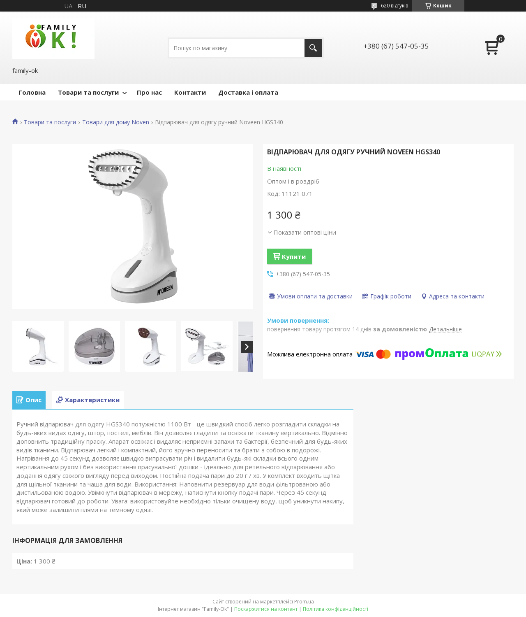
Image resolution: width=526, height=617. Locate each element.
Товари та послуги (88, 92)
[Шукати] (313, 48)
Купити (294, 256)
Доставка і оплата (248, 92)
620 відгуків (394, 5)
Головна (32, 92)
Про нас (149, 92)
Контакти (190, 92)
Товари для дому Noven (115, 122)
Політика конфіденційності (335, 608)
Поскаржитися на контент (266, 608)
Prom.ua (304, 601)
